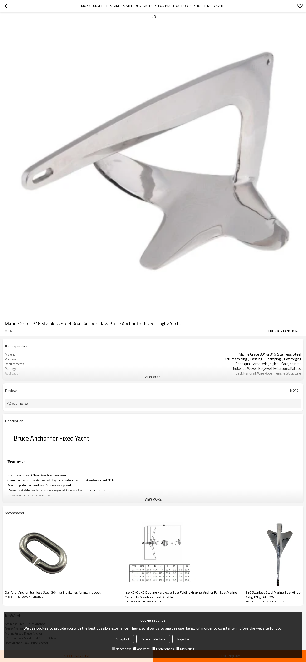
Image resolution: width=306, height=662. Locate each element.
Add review (20, 403)
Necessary (121, 648)
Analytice (141, 648)
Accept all (122, 639)
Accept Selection (153, 639)
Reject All (183, 639)
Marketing (185, 648)
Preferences (163, 648)
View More (153, 376)
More (294, 390)
